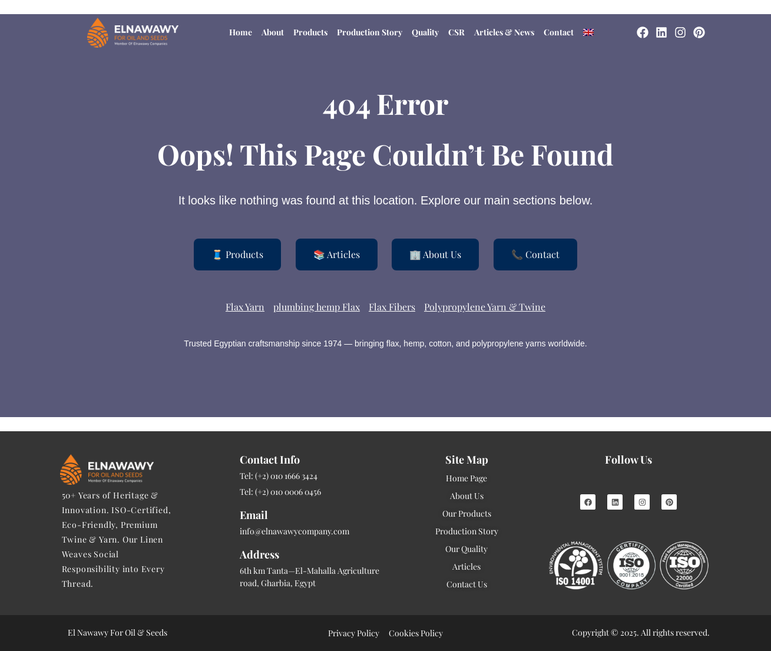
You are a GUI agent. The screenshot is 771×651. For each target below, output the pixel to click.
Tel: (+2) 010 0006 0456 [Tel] (280, 491)
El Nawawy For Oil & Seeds (117, 632)
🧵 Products (237, 254)
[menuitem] (588, 32)
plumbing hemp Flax (316, 306)
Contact (559, 32)
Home (240, 32)
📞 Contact (535, 254)
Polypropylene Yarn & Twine (484, 306)
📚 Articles (336, 254)
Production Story (369, 32)
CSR (456, 32)
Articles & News (504, 32)
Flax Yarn (245, 306)
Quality (425, 32)
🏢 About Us (435, 254)
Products (310, 32)
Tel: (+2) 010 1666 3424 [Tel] (278, 475)
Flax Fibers (392, 306)
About (273, 32)
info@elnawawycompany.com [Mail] (294, 531)
